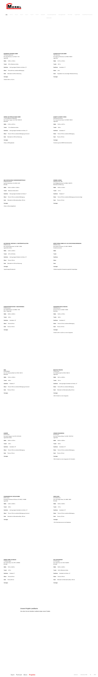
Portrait (19, 675)
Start (12, 675)
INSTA (95, 674)
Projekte (32, 675)
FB (90, 674)
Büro (25, 675)
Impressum (76, 674)
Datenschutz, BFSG (84, 674)
